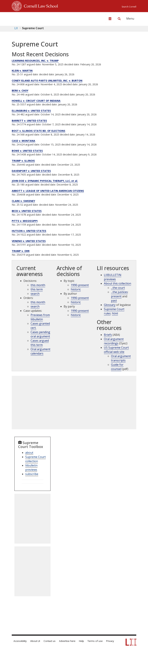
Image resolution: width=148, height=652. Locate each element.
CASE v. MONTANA (23, 140)
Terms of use (95, 641)
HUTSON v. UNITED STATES (29, 231)
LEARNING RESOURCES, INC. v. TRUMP (35, 60)
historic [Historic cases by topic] (76, 289)
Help (81, 641)
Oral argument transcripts (121, 358)
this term (37, 289)
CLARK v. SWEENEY (23, 201)
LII (16, 28)
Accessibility (20, 641)
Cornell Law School (40, 5)
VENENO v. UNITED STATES (29, 241)
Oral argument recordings (114, 341)
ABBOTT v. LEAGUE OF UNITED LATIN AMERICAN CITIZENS (48, 190)
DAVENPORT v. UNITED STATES (31, 171)
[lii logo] (25, 18)
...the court (118, 288)
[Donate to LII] (110, 18)
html (115, 313)
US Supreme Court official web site (116, 350)
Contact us (50, 641)
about (29, 453)
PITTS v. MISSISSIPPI (25, 221)
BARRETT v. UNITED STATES (29, 120)
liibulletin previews (31, 467)
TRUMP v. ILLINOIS (23, 160)
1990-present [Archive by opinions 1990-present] (80, 298)
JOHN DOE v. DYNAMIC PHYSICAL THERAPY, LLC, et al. (45, 180)
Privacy (110, 641)
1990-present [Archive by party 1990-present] (80, 311)
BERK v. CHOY (20, 90)
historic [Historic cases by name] (76, 315)
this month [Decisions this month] (38, 285)
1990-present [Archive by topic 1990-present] (80, 285)
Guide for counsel (117, 367)
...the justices (119, 292)
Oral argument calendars (40, 351)
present (116, 296)
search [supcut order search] (35, 306)
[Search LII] (119, 18)
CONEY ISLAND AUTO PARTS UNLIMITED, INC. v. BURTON (47, 80)
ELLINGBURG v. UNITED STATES (31, 110)
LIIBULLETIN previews (112, 277)
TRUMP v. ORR (21, 251)
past (114, 300)
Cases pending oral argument (40, 334)
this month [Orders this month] (38, 302)
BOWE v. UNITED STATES (27, 150)
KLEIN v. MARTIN (22, 70)
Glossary (109, 305)
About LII (35, 641)
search (35, 294)
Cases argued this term (40, 343)
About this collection (117, 283)
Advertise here (67, 641)
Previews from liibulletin (40, 317)
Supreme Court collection (35, 459)
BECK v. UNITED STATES (27, 211)
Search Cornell (129, 6)
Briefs (108, 335)
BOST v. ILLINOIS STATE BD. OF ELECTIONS (38, 130)
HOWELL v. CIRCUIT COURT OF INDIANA (36, 100)
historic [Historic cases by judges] (76, 302)
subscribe (31, 474)
